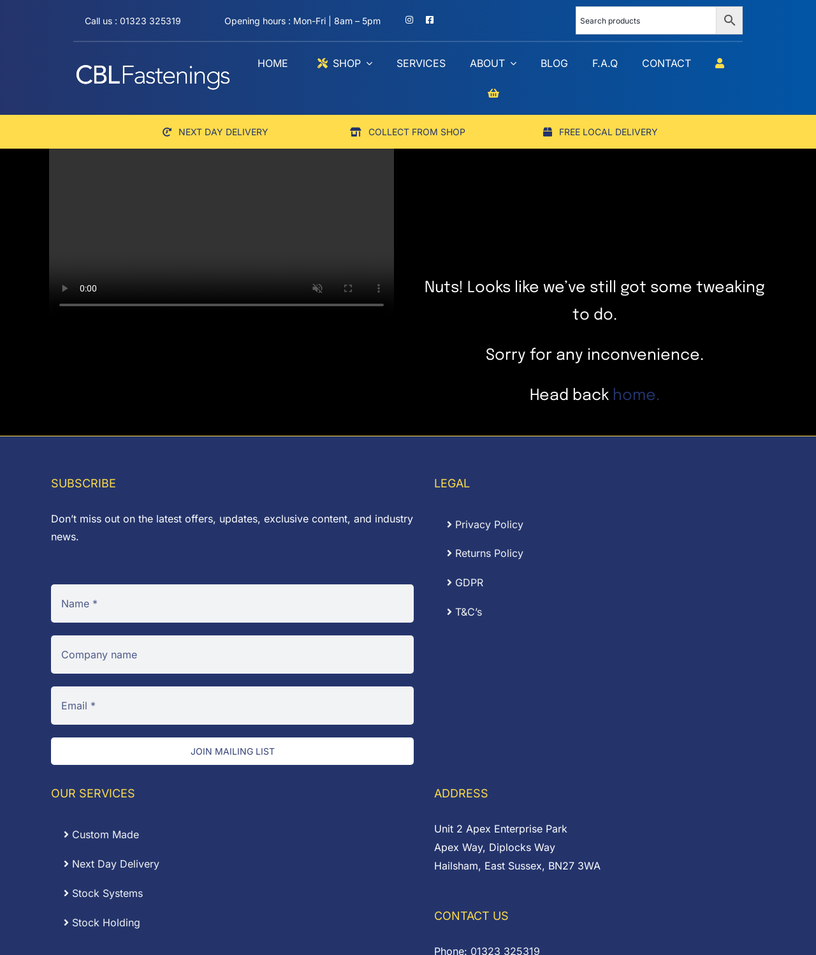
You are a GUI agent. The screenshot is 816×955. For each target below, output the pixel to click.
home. (636, 396)
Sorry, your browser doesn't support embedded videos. (221, 233)
